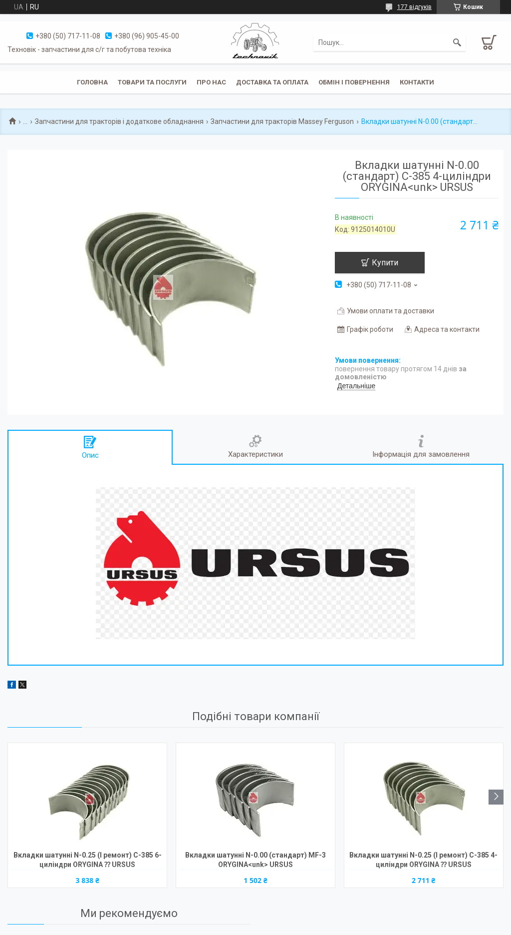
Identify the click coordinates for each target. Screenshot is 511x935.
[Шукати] (457, 42)
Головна (92, 82)
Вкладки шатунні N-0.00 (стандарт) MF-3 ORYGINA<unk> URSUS (255, 860)
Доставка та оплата (272, 82)
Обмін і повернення (354, 82)
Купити (385, 262)
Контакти (417, 82)
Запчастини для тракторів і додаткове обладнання (119, 121)
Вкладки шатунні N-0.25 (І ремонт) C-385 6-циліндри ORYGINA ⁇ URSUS (87, 860)
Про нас (211, 82)
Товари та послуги (152, 82)
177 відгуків (414, 6)
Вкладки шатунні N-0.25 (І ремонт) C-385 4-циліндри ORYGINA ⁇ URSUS (423, 860)
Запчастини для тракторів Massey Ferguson (282, 121)
